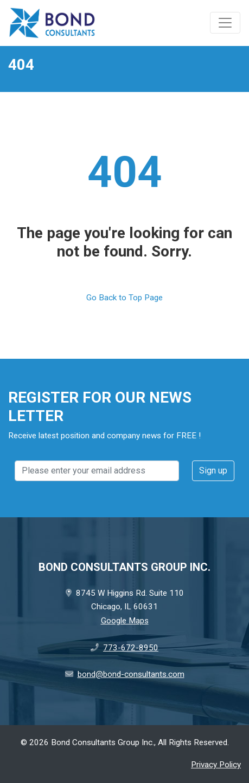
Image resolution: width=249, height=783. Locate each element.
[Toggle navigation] (225, 23)
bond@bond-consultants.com (131, 674)
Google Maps (125, 621)
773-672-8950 (130, 648)
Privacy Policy (216, 764)
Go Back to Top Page (124, 297)
